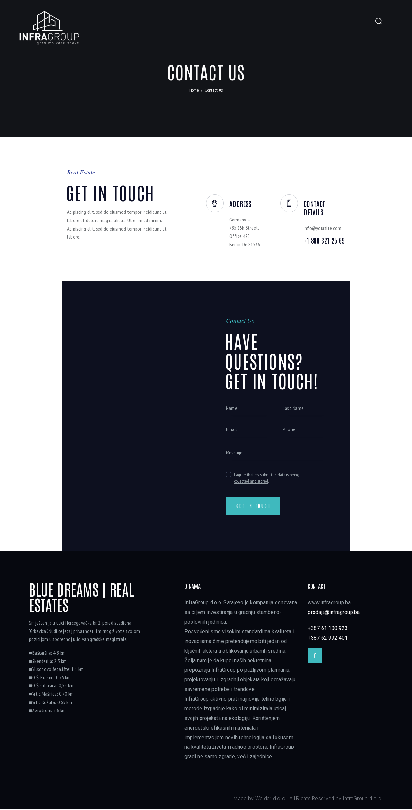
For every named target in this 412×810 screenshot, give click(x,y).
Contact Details (328, 204)
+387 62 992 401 (328, 639)
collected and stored (251, 480)
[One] (134, 417)
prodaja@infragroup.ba (334, 613)
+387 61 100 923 (328, 629)
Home (194, 90)
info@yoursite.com (323, 220)
